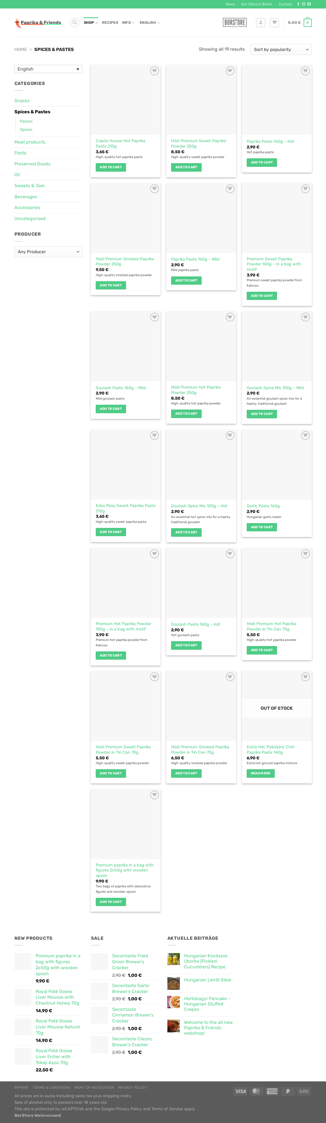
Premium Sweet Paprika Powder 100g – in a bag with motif (274, 264)
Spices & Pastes (32, 111)
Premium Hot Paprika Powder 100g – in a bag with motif (123, 626)
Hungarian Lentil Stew (207, 980)
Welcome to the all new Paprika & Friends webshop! (208, 1028)
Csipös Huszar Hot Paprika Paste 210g (120, 143)
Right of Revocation (94, 1088)
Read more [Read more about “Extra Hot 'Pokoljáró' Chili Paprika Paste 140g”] (260, 773)
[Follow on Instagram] (303, 4)
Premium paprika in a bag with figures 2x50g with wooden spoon (125, 870)
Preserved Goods (32, 164)
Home (20, 49)
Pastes (26, 121)
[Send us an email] (309, 4)
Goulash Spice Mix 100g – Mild (275, 387)
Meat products (29, 142)
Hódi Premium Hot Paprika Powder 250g (196, 390)
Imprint (21, 1088)
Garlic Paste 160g (263, 506)
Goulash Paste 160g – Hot (195, 624)
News (230, 4)
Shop (91, 22)
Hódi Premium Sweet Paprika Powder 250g (198, 143)
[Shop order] (281, 49)
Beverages (25, 196)
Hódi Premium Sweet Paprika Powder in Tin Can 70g (123, 750)
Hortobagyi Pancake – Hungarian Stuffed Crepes (207, 1004)
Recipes (110, 22)
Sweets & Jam (29, 185)
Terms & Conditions (52, 1088)
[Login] (260, 22)
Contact (285, 4)
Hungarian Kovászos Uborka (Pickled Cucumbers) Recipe (205, 961)
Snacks (22, 100)
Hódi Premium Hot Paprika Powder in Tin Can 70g (271, 626)
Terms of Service (167, 1109)
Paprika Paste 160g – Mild (195, 259)
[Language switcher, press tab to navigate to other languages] (48, 69)
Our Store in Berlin (256, 4)
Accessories (27, 207)
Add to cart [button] (111, 167)
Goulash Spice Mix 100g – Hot (199, 506)
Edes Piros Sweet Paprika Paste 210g (125, 508)
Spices (26, 129)
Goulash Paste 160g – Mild (121, 387)
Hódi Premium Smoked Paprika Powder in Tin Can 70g (200, 750)
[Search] (74, 22)
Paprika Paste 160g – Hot (270, 141)
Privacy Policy (132, 1088)
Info (128, 22)
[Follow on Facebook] (298, 4)
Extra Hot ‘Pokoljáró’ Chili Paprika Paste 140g (270, 750)
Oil (17, 174)
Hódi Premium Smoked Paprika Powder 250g (125, 262)
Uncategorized (30, 218)
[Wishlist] (274, 22)
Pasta (20, 152)
